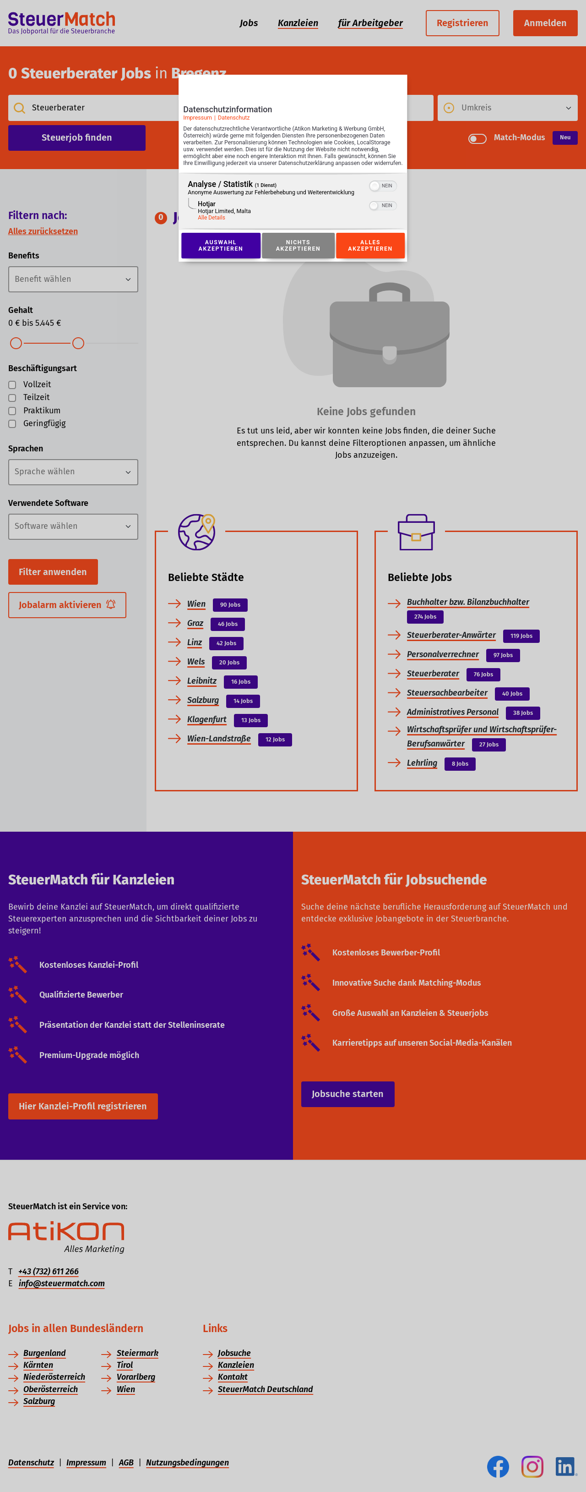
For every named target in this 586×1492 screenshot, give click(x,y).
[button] (375, 196)
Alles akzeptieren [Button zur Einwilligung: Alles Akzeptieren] (370, 256)
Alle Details (211, 228)
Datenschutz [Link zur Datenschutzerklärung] (234, 120)
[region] (293, 211)
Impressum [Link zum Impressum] (197, 120)
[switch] (383, 195)
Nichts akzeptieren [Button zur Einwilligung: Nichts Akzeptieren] (298, 256)
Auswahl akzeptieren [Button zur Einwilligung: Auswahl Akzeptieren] (220, 256)
